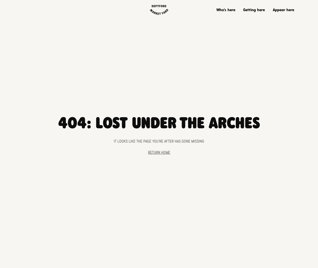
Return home (159, 153)
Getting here (254, 9)
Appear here (283, 9)
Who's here (225, 9)
